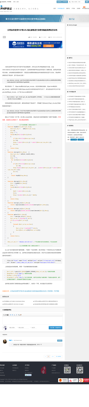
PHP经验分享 (61, 8)
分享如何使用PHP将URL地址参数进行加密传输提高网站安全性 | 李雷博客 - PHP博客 (34, 314)
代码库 (78, 8)
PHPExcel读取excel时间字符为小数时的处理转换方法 (46, 324)
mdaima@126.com (56, 395)
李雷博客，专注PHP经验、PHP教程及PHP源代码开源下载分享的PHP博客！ (16, 404)
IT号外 (73, 8)
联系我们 (27, 390)
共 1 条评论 (58, 379)
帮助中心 (14, 393)
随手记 (68, 8)
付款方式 (54, 393)
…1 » (52, 379)
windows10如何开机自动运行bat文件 (77, 86)
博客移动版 (2, 398)
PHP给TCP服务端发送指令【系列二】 (77, 101)
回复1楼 (59, 363)
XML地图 (2, 390)
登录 (14, 1)
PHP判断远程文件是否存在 (74, 106)
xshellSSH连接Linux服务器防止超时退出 (77, 75)
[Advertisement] (39, 59)
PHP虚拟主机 (85, 8)
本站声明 (2, 395)
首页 (54, 8)
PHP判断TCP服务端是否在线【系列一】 (77, 104)
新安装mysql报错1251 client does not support (13, 326)
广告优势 (54, 390)
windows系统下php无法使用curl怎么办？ (77, 67)
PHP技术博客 (74, 139)
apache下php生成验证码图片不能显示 (77, 114)
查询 (87, 1)
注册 (18, 1)
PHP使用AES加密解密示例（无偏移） (77, 117)
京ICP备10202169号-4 (44, 404)
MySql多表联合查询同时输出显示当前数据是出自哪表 (46, 326)
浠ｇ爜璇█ (5, 337)
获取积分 (27, 393)
